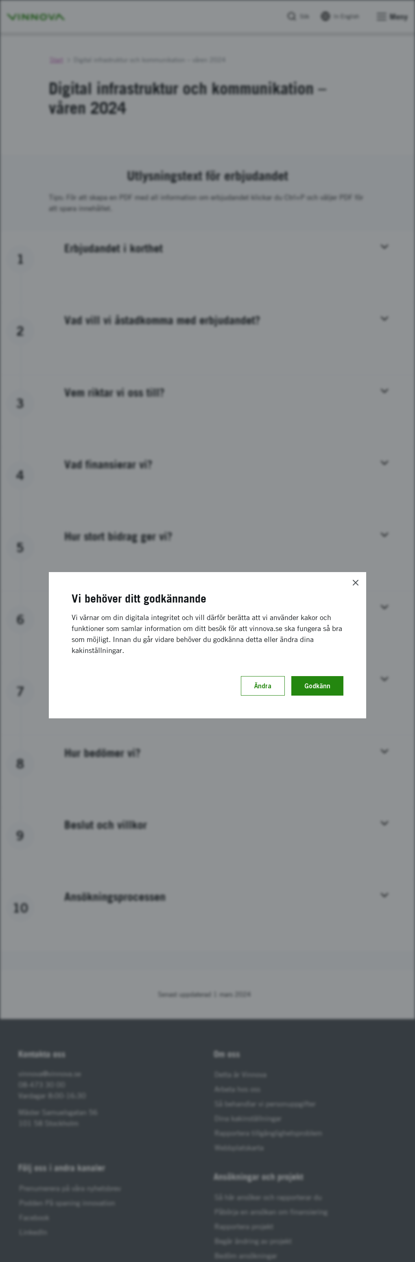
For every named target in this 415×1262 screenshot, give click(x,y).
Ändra (262, 686)
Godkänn (317, 686)
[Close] (355, 582)
